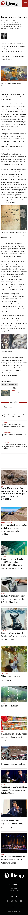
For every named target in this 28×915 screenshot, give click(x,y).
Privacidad (21, 907)
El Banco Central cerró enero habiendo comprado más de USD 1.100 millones (13, 599)
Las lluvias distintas (9, 706)
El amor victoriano (16, 393)
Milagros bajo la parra (10, 676)
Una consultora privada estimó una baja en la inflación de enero (14, 737)
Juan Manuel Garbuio (8, 828)
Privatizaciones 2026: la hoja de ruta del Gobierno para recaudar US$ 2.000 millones (15, 446)
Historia (4, 384)
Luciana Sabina (12, 384)
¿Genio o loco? (8, 407)
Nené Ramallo (6, 710)
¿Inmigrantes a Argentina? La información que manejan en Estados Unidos (14, 790)
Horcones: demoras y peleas (13, 764)
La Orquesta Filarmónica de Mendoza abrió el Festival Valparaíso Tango (13, 860)
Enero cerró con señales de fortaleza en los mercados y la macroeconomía (13, 636)
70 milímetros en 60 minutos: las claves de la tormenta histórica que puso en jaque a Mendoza (14, 493)
